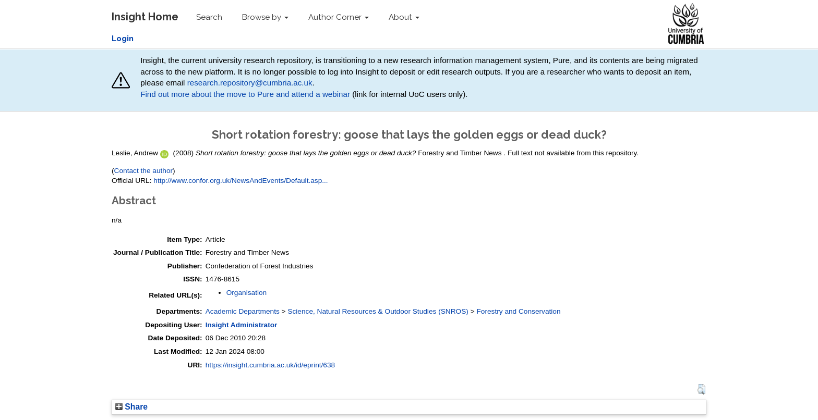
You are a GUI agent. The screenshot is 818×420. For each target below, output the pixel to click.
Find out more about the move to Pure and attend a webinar (245, 94)
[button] (701, 389)
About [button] (404, 17)
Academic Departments (243, 311)
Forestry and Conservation (518, 311)
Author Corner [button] (338, 17)
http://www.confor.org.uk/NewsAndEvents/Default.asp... (240, 180)
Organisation (246, 293)
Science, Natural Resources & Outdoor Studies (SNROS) (377, 311)
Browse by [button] (265, 17)
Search (209, 17)
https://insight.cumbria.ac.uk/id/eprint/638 (270, 365)
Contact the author (143, 171)
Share (131, 406)
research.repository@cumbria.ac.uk (249, 82)
